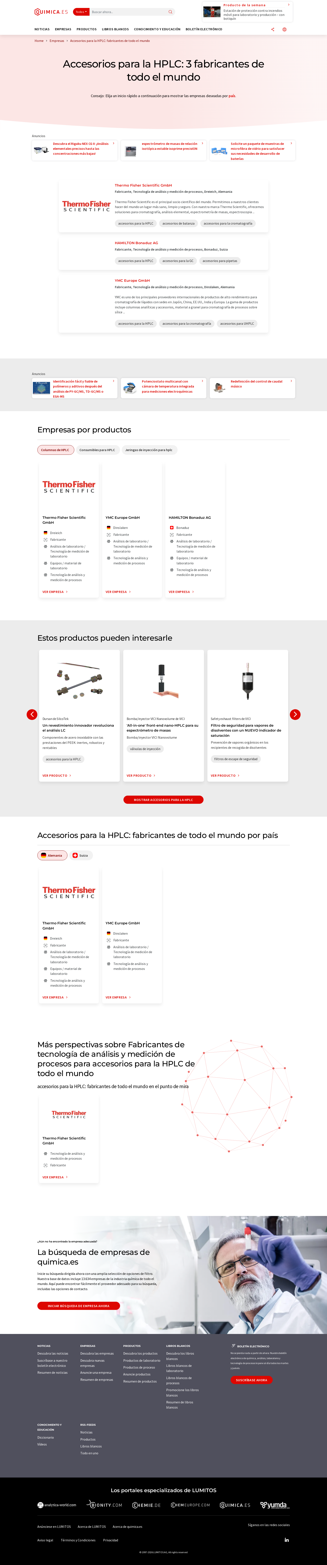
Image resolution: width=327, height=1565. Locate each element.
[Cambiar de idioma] (284, 29)
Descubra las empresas (97, 1353)
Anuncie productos (137, 1374)
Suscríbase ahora (251, 1380)
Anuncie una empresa (95, 1372)
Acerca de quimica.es (127, 1526)
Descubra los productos (140, 1353)
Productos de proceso (139, 1367)
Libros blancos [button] (115, 29)
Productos (88, 1439)
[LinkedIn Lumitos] (287, 1540)
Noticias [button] (42, 29)
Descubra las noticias (52, 1353)
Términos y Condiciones (78, 1540)
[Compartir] (273, 29)
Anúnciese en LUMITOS (54, 1526)
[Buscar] (170, 12)
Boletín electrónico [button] (204, 29)
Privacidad (110, 1540)
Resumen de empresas (96, 1379)
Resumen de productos (140, 1381)
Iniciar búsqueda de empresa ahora (79, 1306)
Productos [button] (87, 29)
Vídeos (42, 1444)
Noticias (86, 1432)
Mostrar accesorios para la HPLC (163, 800)
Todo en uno (89, 1453)
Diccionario (45, 1437)
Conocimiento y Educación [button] (157, 29)
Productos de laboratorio (141, 1360)
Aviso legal (45, 1540)
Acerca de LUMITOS (92, 1526)
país (232, 95)
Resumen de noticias (52, 1372)
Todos (80, 12)
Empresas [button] (63, 29)
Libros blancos (91, 1446)
